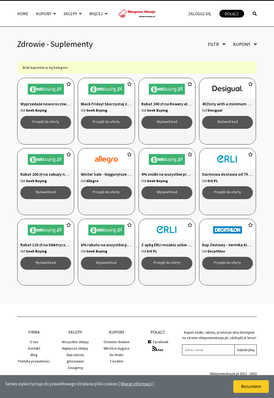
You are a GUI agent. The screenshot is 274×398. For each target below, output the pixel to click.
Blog (34, 365)
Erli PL (213, 184)
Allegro (92, 184)
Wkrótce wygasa (116, 359)
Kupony (46, 13)
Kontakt (34, 359)
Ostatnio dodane (117, 352)
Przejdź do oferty (45, 121)
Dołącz (232, 13)
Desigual (215, 110)
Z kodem (116, 372)
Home (22, 13)
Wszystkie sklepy (75, 352)
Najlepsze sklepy (75, 359)
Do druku (116, 365)
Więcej (98, 13)
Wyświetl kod (167, 121)
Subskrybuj (245, 360)
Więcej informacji (136, 384)
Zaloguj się (199, 13)
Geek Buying (36, 110)
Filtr (216, 44)
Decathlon (216, 258)
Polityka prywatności (34, 372)
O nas (34, 352)
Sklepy (73, 13)
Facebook (157, 352)
